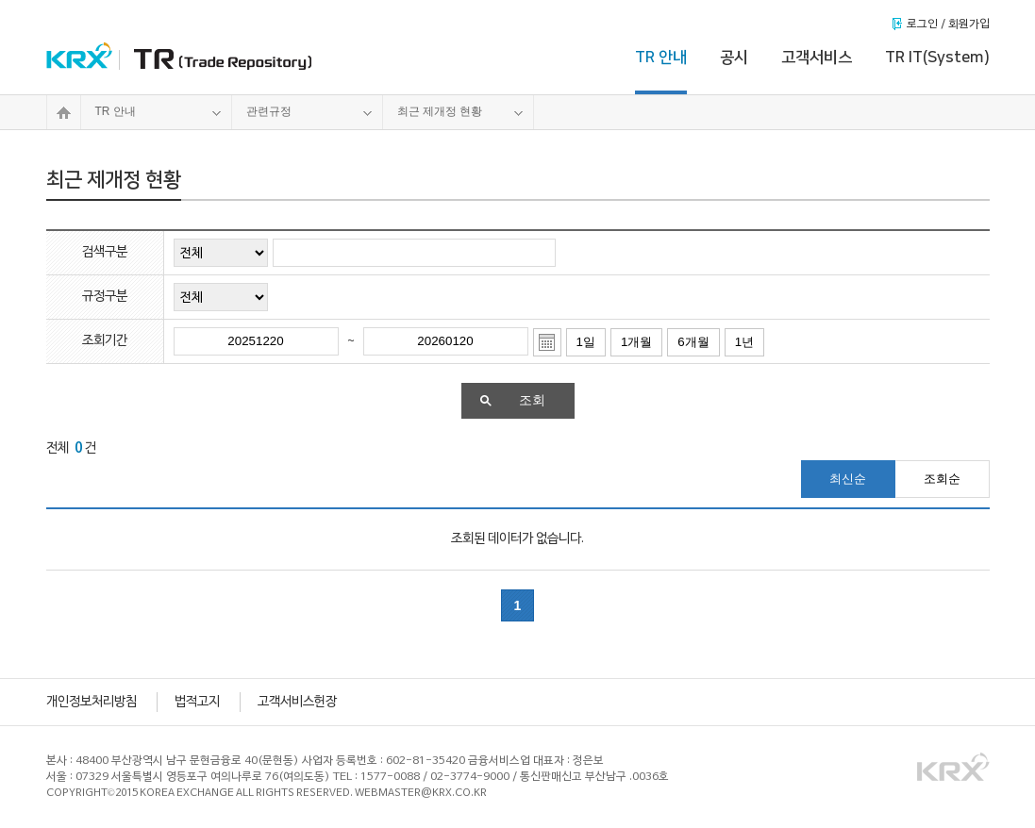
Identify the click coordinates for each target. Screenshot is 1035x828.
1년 (744, 342)
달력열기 (547, 342)
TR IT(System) (937, 57)
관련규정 (309, 113)
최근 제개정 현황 (460, 113)
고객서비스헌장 (297, 702)
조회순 (942, 479)
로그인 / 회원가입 (948, 24)
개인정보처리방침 (91, 702)
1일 (585, 342)
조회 (512, 400)
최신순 (847, 479)
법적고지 (197, 702)
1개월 (636, 342)
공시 (734, 57)
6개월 (693, 342)
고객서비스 (816, 57)
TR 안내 (661, 57)
